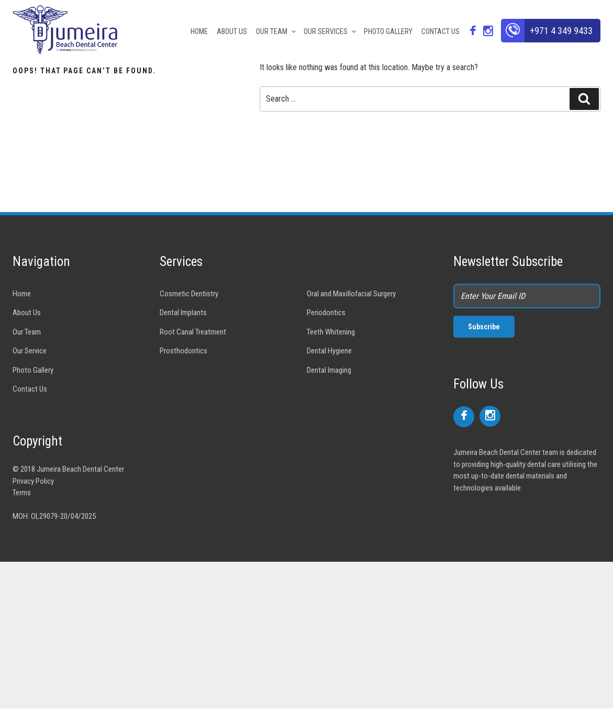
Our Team (27, 332)
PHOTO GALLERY (388, 31)
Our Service (30, 350)
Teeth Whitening (331, 332)
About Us (27, 312)
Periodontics (326, 312)
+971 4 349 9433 (561, 30)
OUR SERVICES (331, 31)
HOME (199, 31)
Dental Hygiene (329, 350)
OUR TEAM (276, 31)
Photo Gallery (33, 370)
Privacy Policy (33, 481)
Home (22, 293)
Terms (22, 492)
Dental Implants (183, 312)
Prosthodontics (183, 350)
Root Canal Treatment (193, 332)
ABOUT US (232, 31)
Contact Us (30, 389)
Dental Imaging (329, 370)
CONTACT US (440, 31)
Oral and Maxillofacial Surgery (351, 293)
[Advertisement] (306, 635)
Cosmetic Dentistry (189, 293)
